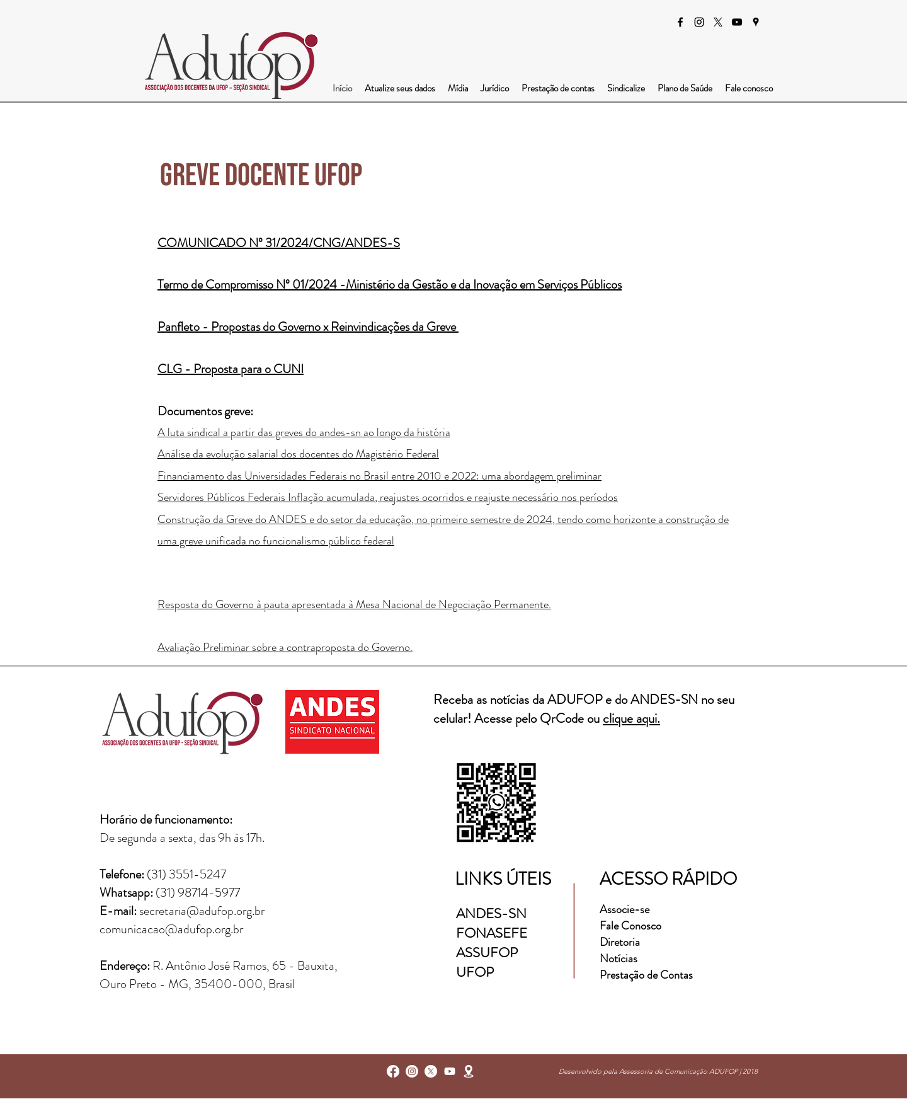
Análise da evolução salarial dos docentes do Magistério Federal (298, 454)
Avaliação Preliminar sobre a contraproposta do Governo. (285, 647)
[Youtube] (449, 1071)
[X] (718, 22)
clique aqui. (631, 718)
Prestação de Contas (646, 975)
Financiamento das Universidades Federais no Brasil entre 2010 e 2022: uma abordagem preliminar (379, 476)
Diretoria (621, 942)
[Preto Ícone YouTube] (737, 22)
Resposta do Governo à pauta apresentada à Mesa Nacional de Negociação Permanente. (354, 604)
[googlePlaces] (756, 22)
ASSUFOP (487, 952)
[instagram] (699, 22)
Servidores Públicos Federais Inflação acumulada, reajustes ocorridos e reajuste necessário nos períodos (387, 497)
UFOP (475, 972)
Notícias (618, 958)
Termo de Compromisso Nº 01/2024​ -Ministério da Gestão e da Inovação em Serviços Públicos (389, 284)
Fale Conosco (630, 926)
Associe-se (624, 909)
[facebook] (680, 22)
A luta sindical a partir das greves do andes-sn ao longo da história (303, 432)
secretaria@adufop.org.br (202, 911)
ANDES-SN (493, 913)
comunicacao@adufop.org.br (171, 929)
